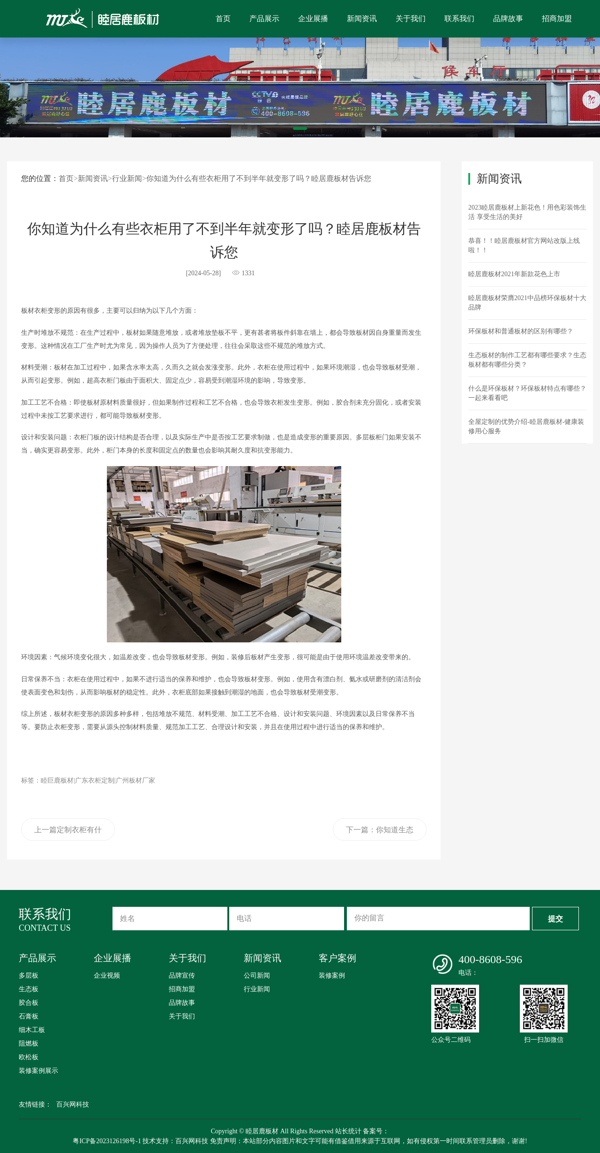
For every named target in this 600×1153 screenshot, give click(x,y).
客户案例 (337, 958)
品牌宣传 (182, 975)
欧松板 (28, 1057)
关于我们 (411, 19)
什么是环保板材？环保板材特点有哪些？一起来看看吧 (527, 393)
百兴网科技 (72, 1104)
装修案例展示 (38, 1070)
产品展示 (264, 19)
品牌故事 (508, 19)
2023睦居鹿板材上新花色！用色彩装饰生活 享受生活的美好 (527, 212)
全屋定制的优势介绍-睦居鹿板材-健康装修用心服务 (526, 426)
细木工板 (32, 1029)
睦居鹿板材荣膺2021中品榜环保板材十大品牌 (527, 302)
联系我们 (459, 19)
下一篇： (379, 833)
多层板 (28, 975)
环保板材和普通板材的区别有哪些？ (520, 331)
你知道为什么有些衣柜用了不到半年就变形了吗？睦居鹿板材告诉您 (258, 178)
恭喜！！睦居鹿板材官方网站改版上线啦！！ (524, 245)
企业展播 (313, 19)
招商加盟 (557, 19)
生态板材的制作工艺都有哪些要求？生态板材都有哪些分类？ (527, 360)
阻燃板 (28, 1043)
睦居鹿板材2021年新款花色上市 (514, 274)
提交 (555, 919)
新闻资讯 (362, 19)
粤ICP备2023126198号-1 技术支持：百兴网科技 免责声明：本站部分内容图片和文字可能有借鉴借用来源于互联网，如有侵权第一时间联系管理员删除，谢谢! (300, 1141)
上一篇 (68, 833)
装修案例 (332, 975)
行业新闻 (127, 178)
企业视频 (107, 975)
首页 (223, 19)
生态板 (28, 989)
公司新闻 (257, 975)
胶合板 (28, 1002)
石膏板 (28, 1016)
